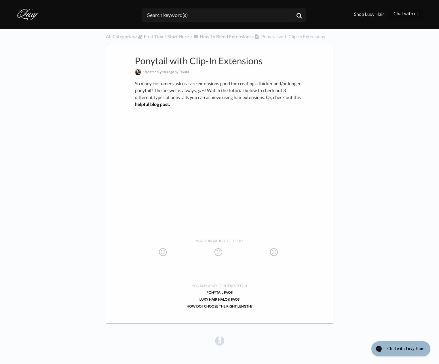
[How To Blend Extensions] (222, 36)
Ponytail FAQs (219, 292)
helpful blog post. (152, 104)
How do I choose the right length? (219, 306)
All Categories (120, 36)
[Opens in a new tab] (219, 341)
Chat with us (406, 13)
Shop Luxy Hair (369, 14)
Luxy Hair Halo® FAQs (219, 299)
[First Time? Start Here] (163, 36)
